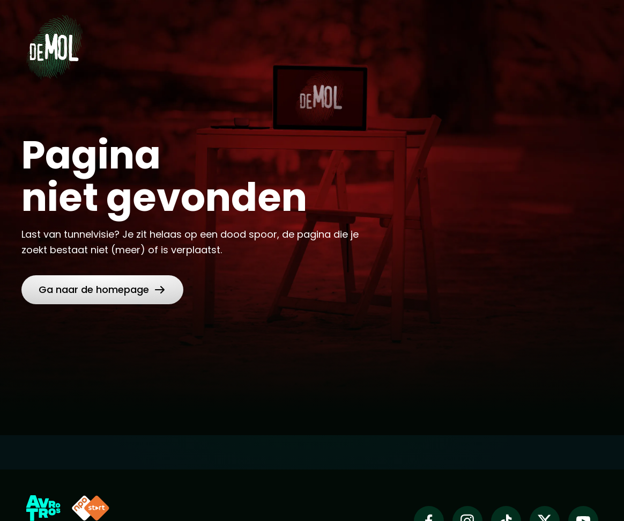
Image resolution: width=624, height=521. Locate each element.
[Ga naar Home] (54, 43)
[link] (102, 289)
